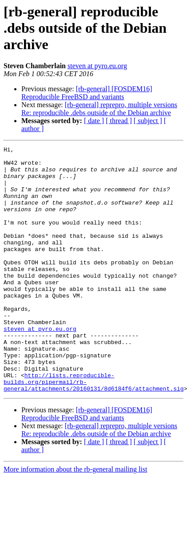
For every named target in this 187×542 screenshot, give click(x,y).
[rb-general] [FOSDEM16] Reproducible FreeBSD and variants (86, 93)
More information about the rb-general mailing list (75, 518)
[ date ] (94, 120)
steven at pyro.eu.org (97, 66)
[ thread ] (119, 120)
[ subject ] (148, 120)
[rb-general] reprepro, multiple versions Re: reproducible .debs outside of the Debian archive (99, 108)
